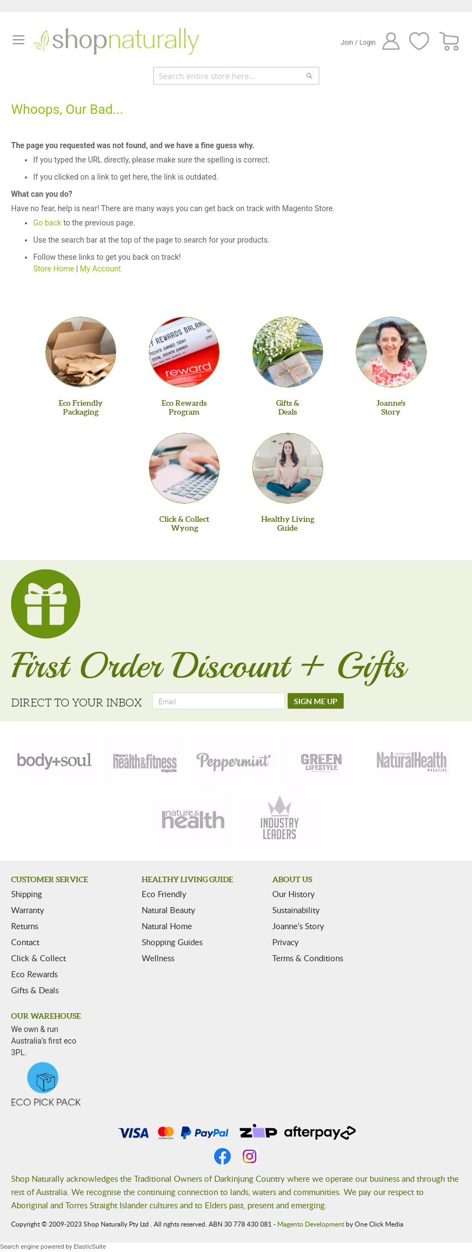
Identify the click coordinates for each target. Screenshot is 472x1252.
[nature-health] (191, 818)
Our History (293, 893)
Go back (47, 222)
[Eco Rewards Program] (184, 352)
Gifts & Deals (35, 990)
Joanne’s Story (298, 925)
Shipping (26, 893)
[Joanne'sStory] (391, 352)
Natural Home (167, 925)
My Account (100, 268)
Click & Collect (38, 957)
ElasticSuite (90, 1246)
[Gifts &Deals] (288, 352)
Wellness (158, 957)
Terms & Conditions (307, 957)
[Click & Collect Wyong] (184, 468)
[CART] (449, 42)
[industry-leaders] (280, 818)
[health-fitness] (144, 760)
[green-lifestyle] (323, 760)
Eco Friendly (164, 893)
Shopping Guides (172, 941)
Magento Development (310, 1223)
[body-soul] (55, 760)
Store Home (53, 268)
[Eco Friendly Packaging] (81, 352)
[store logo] (116, 41)
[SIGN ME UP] (315, 701)
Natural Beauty (168, 909)
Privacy (285, 941)
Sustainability (296, 909)
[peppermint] (234, 760)
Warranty (27, 909)
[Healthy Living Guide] (288, 468)
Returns (24, 925)
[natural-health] (412, 760)
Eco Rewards (34, 973)
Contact (25, 941)
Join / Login (358, 42)
